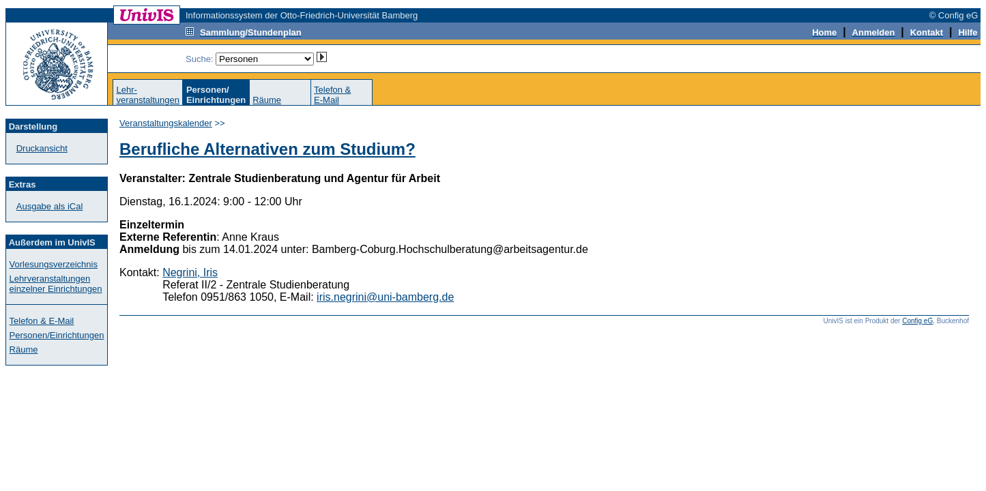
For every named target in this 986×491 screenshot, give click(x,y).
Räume (266, 100)
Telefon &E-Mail (332, 95)
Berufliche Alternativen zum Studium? (267, 149)
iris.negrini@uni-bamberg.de (385, 297)
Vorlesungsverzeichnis (54, 264)
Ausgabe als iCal (49, 206)
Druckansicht (42, 148)
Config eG (917, 321)
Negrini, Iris (190, 272)
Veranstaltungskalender (165, 123)
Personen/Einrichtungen (57, 335)
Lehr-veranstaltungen (147, 95)
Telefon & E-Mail (42, 321)
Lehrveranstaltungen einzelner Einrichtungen (56, 283)
